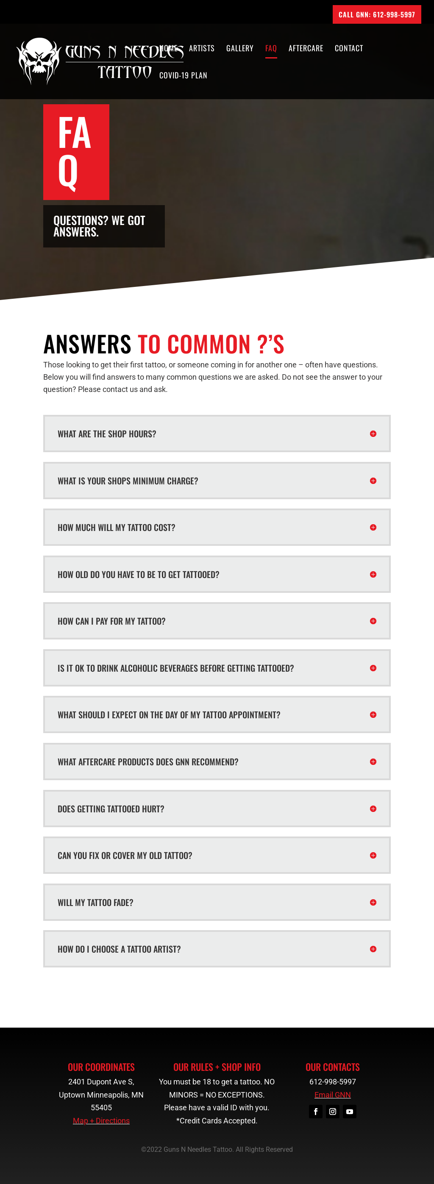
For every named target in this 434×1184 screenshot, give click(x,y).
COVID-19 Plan (183, 76)
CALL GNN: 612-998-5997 (377, 14)
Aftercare (306, 49)
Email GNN (332, 1094)
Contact (349, 49)
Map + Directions (101, 1120)
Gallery (240, 49)
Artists (202, 49)
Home (168, 49)
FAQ (271, 49)
